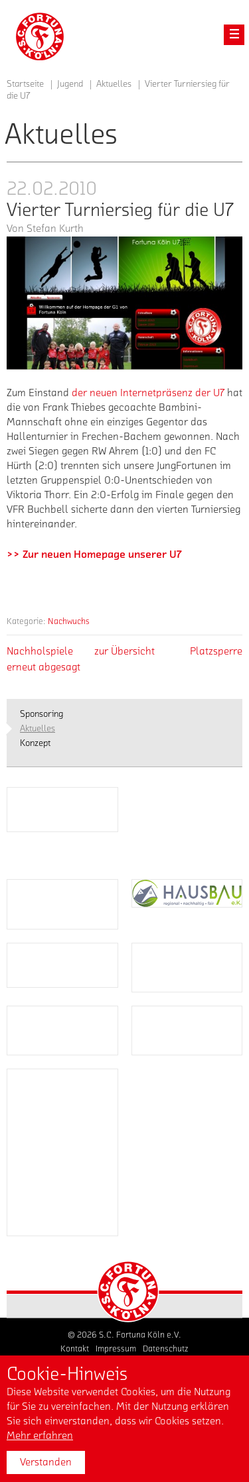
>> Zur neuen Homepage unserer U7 (94, 554)
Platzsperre (216, 651)
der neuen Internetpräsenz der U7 (149, 393)
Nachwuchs (69, 621)
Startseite (25, 84)
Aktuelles (113, 84)
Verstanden (46, 1462)
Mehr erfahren (40, 1435)
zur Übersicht (124, 651)
